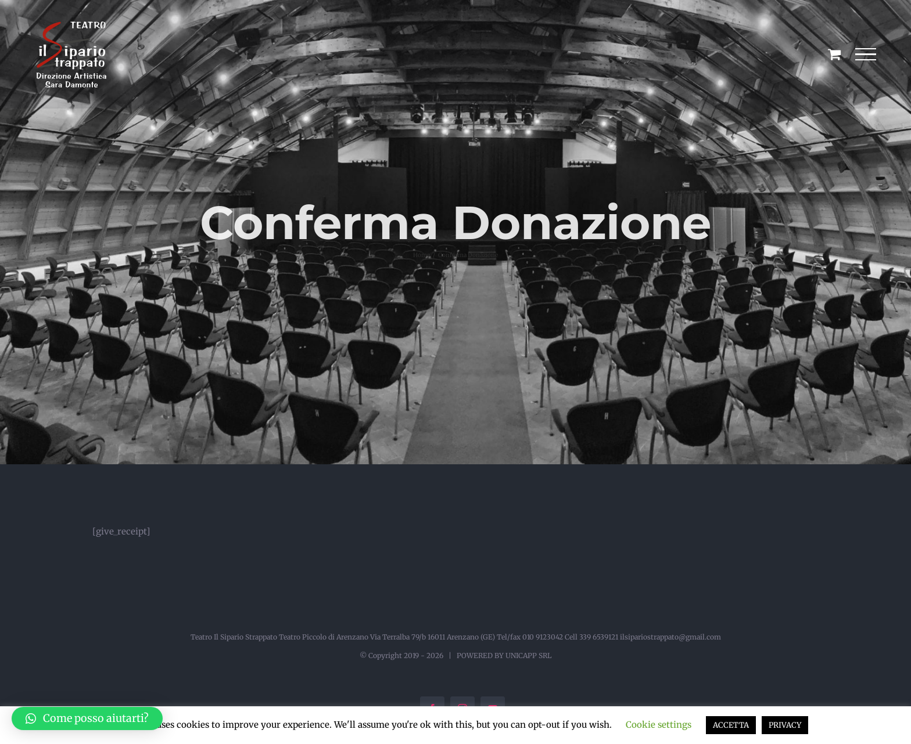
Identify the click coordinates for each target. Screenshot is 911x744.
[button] (87, 718)
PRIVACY (785, 725)
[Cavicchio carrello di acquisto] (834, 54)
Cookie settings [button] (658, 724)
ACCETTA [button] (731, 725)
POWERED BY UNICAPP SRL (504, 655)
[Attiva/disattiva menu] (865, 54)
